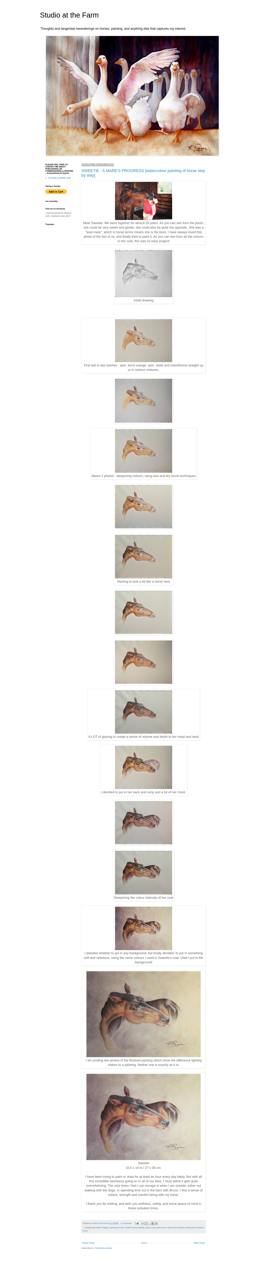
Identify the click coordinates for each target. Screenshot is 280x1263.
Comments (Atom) (103, 1248)
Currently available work (59, 178)
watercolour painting (175, 1227)
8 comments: (126, 1223)
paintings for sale (116, 1227)
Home (144, 1243)
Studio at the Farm (69, 15)
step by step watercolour (155, 1227)
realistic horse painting (134, 1227)
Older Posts (199, 1243)
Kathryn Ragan (102, 1227)
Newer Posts (88, 1243)
